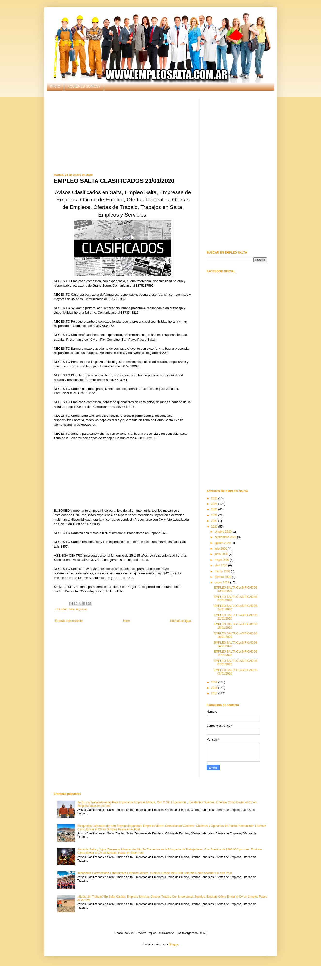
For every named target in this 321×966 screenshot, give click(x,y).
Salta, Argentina (78, 609)
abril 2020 (221, 565)
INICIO (55, 86)
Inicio (126, 621)
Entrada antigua (180, 621)
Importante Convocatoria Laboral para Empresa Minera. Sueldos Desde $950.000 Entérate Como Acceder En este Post (154, 873)
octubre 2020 (223, 531)
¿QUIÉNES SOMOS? (84, 86)
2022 (214, 515)
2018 (214, 688)
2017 (214, 693)
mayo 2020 (222, 560)
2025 (214, 498)
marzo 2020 (223, 571)
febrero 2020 (223, 577)
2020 (214, 526)
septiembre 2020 (226, 537)
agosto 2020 (223, 543)
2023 (214, 509)
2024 (214, 504)
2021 (214, 521)
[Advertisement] (123, 132)
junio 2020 (222, 554)
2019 (214, 682)
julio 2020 (221, 548)
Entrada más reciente (69, 621)
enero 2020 (222, 582)
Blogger (174, 944)
